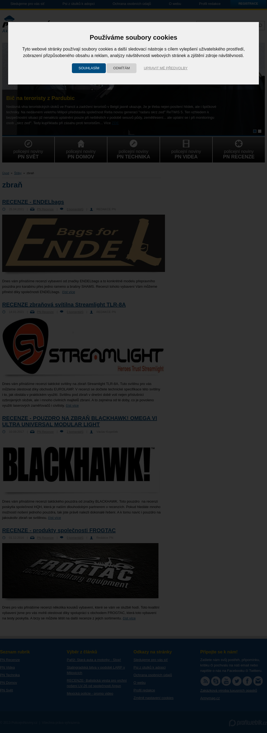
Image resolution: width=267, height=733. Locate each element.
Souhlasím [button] (88, 68)
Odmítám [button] (121, 68)
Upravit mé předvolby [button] (165, 68)
